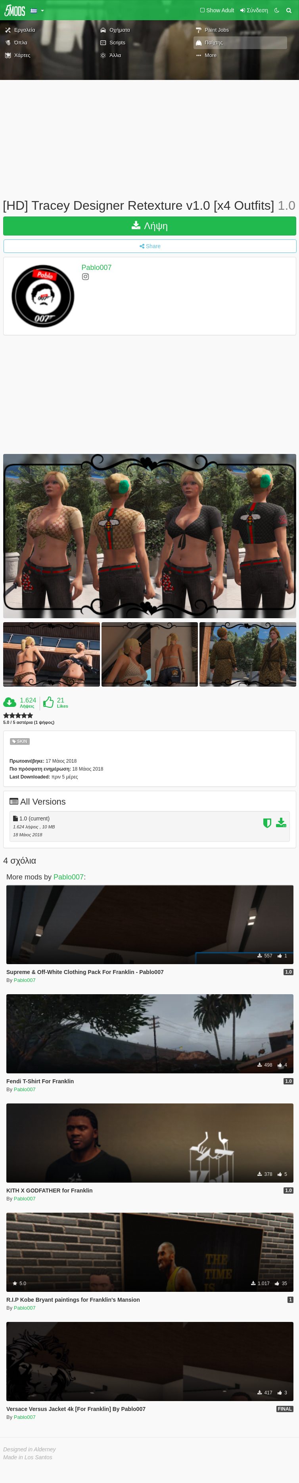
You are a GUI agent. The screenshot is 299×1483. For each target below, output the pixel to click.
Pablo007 (97, 268)
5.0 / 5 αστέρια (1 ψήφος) (28, 722)
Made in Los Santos (27, 1457)
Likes (62, 706)
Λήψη (150, 225)
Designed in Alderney (29, 1449)
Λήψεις (27, 706)
